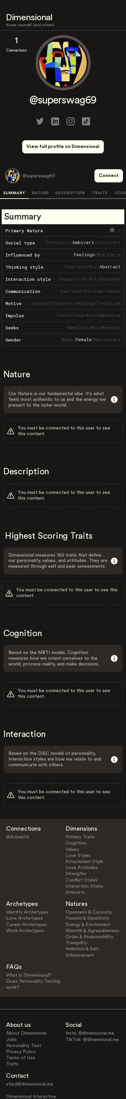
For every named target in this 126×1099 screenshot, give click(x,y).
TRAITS (100, 168)
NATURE (40, 168)
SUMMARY (14, 168)
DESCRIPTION (70, 168)
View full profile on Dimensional (63, 146)
